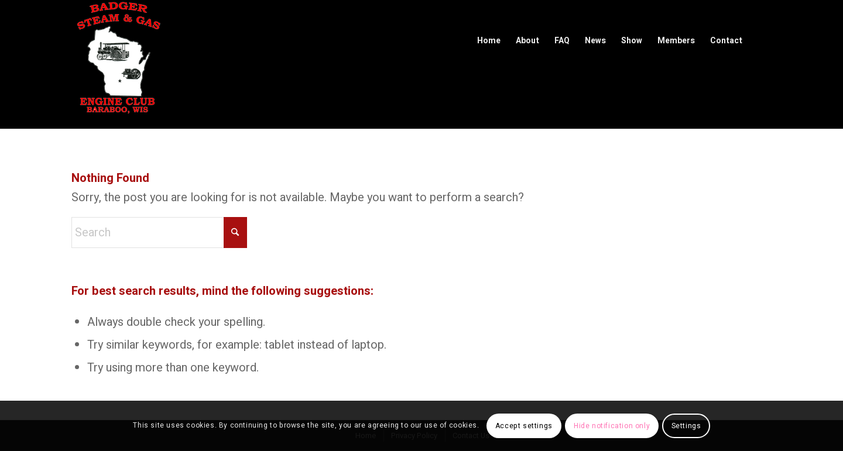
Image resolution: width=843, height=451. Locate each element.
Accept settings (524, 426)
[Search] (159, 232)
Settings (686, 426)
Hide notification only (612, 426)
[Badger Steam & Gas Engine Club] (118, 64)
